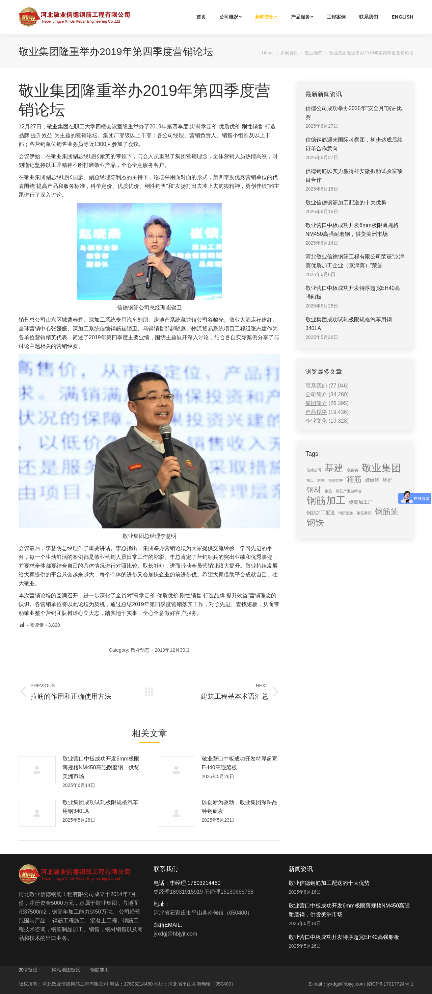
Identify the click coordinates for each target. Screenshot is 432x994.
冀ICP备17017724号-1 (389, 984)
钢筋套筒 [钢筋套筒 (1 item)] (364, 513)
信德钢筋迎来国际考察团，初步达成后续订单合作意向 (354, 144)
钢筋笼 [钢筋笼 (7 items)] (386, 511)
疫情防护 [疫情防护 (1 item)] (335, 480)
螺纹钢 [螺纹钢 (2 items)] (372, 480)
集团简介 (316, 403)
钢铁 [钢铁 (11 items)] (315, 522)
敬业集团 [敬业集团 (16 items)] (381, 468)
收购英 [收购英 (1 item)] (352, 470)
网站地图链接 (66, 969)
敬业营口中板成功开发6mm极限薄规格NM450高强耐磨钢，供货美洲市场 (100, 767)
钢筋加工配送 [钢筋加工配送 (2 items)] (320, 512)
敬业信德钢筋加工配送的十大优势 (345, 202)
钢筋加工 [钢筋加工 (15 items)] (326, 500)
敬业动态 (313, 52)
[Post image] (37, 769)
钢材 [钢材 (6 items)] (313, 490)
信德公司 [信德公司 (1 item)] (313, 470)
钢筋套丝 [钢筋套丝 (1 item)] (345, 513)
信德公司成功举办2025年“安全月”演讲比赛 (353, 112)
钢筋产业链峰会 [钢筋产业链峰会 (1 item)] (349, 491)
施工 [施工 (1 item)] (310, 480)
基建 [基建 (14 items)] (334, 468)
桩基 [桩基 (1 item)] (321, 480)
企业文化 (316, 421)
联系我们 (316, 386)
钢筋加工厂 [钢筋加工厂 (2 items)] (361, 502)
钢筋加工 (99, 969)
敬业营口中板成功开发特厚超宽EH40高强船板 (239, 763)
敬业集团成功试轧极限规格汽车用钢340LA (100, 806)
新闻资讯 (289, 52)
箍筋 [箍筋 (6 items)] (354, 479)
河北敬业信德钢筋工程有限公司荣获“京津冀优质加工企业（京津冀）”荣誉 (354, 261)
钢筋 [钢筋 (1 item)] (328, 491)
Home (268, 52)
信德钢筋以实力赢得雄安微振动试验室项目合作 (354, 175)
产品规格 (316, 412)
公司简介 (316, 394)
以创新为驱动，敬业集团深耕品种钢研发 (239, 806)
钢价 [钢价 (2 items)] (387, 480)
